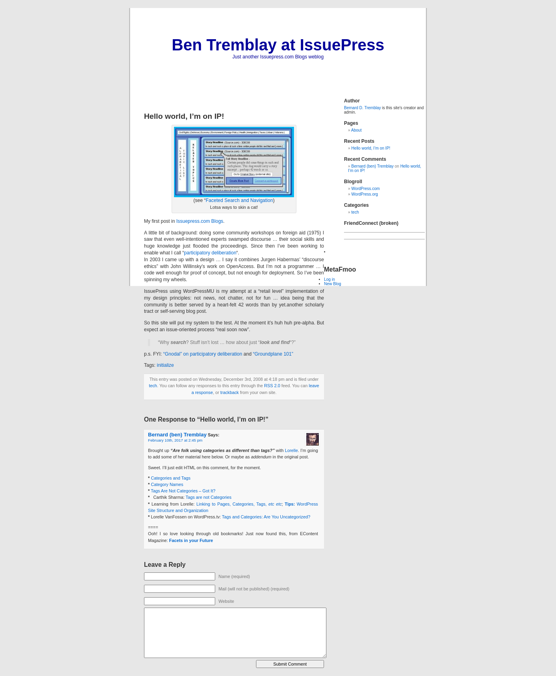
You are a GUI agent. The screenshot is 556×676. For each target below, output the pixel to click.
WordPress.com (365, 188)
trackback (229, 392)
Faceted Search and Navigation (239, 200)
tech (153, 385)
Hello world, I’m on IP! (370, 148)
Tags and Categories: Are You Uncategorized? (266, 516)
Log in (329, 279)
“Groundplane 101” (273, 354)
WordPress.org (364, 194)
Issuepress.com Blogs (199, 221)
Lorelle (291, 450)
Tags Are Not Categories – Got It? (183, 490)
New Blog (332, 284)
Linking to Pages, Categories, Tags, (239, 504)
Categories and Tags (170, 478)
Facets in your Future (191, 540)
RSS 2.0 (272, 385)
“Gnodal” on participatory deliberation (202, 354)
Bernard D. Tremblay (362, 108)
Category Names (167, 484)
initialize (165, 365)
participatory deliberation (210, 253)
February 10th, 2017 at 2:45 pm (175, 440)
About (356, 130)
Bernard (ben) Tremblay (177, 435)
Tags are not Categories (209, 497)
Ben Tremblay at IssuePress (278, 45)
